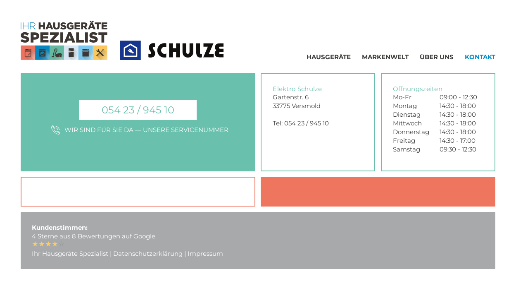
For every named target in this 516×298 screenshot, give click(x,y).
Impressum (205, 253)
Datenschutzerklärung (148, 253)
